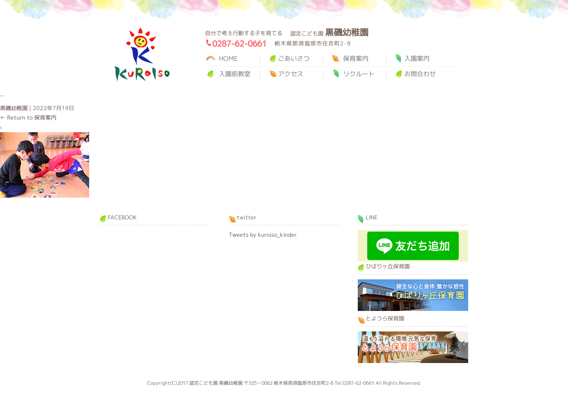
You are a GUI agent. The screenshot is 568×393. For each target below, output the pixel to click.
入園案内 (417, 58)
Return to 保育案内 (28, 117)
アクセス (290, 73)
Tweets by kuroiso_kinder (263, 234)
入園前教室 (234, 73)
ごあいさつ (294, 58)
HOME (228, 58)
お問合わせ (420, 73)
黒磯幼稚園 (142, 55)
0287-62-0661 (239, 43)
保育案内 (355, 58)
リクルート (359, 73)
